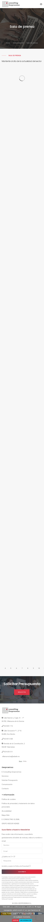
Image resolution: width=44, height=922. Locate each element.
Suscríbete (22, 872)
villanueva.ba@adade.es (11, 756)
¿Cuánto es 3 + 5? (8, 857)
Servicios (5, 776)
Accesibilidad (6, 811)
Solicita (22, 692)
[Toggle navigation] (41, 4)
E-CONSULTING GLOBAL (11, 819)
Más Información (25, 920)
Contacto (5, 789)
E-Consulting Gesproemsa (11, 772)
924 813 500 (8, 739)
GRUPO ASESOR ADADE (10, 824)
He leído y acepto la (16, 866)
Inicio (8, 43)
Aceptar (15, 920)
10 (39, 668)
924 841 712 (8, 726)
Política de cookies (9, 799)
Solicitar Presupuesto (10, 780)
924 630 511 (8, 752)
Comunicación (18, 43)
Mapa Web (5, 815)
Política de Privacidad (22, 866)
